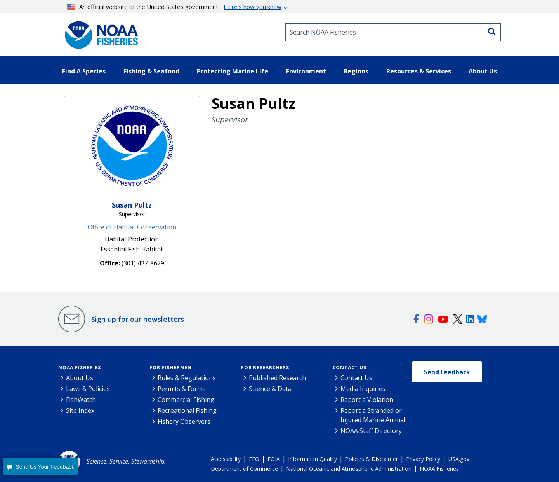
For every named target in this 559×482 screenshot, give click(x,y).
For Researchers (265, 367)
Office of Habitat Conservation (132, 227)
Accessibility (226, 459)
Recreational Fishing (187, 410)
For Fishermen (171, 367)
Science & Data (270, 388)
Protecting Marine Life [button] (232, 71)
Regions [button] (356, 71)
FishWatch (81, 399)
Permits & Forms (182, 388)
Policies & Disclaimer (371, 459)
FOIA (273, 459)
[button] (40, 466)
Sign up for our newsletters (137, 319)
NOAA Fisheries (79, 367)
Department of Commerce (244, 468)
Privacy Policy (423, 459)
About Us (79, 378)
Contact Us (349, 367)
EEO (254, 459)
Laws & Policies (88, 388)
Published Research (277, 378)
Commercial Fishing (186, 399)
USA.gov (458, 459)
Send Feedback (447, 372)
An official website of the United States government (174, 6)
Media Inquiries (362, 388)
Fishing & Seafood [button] (151, 71)
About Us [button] (483, 71)
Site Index (80, 410)
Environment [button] (306, 71)
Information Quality (312, 459)
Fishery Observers (184, 421)
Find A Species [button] (84, 71)
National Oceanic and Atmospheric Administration (348, 468)
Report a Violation (366, 399)
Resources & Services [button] (418, 71)
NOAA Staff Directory (371, 430)
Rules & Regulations (187, 378)
